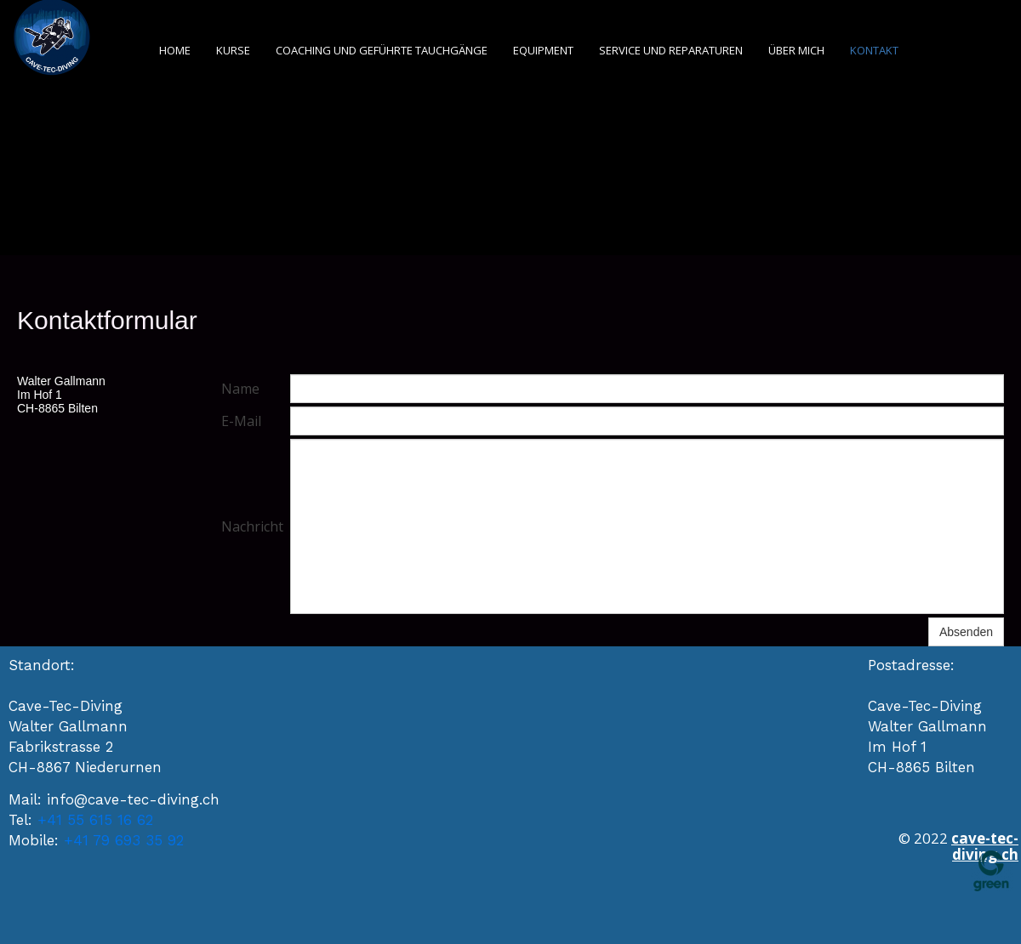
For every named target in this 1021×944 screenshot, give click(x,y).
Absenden (966, 632)
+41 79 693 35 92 (124, 840)
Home (175, 50)
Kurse (233, 50)
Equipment (543, 50)
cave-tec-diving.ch (984, 846)
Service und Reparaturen (671, 50)
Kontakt (874, 50)
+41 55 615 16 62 (95, 819)
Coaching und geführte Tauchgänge (382, 50)
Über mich (796, 50)
